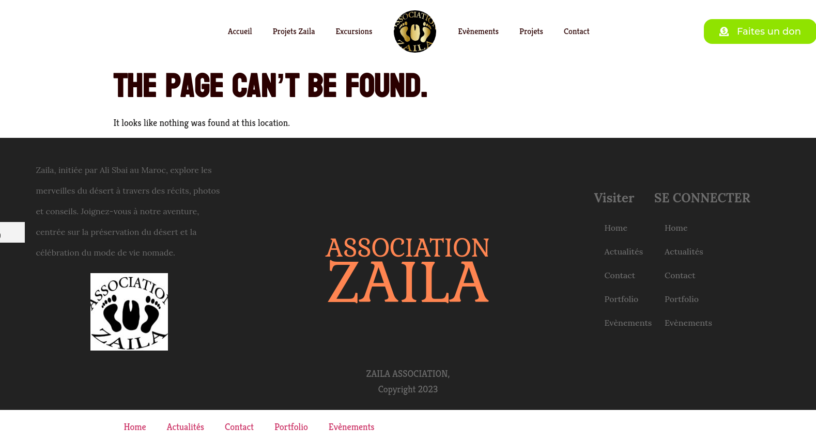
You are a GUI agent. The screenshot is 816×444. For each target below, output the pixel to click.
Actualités (624, 251)
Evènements (478, 31)
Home (616, 228)
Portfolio (622, 299)
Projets (531, 31)
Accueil (240, 31)
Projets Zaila (294, 31)
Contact (577, 31)
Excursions (353, 31)
